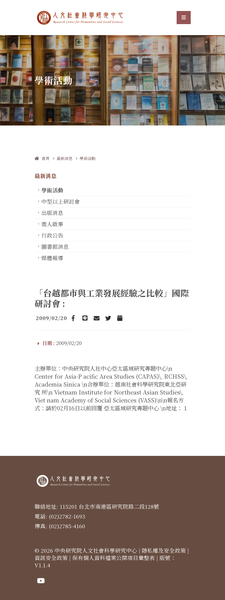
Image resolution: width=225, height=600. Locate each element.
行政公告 (52, 235)
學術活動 (88, 158)
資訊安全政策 (51, 558)
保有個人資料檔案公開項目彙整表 (113, 558)
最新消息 (65, 158)
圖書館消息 (55, 246)
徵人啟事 (52, 224)
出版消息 (52, 212)
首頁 (42, 158)
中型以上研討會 (60, 201)
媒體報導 (52, 258)
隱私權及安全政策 (164, 550)
